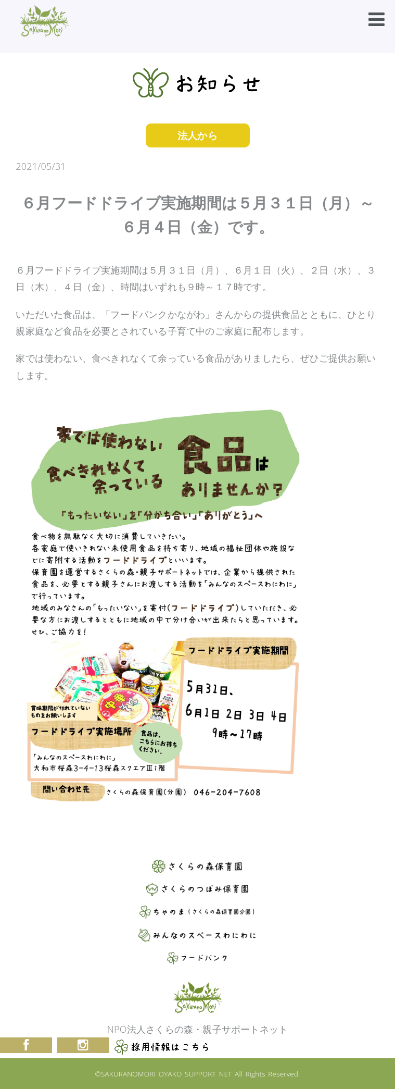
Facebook (26, 1045)
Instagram (83, 1045)
